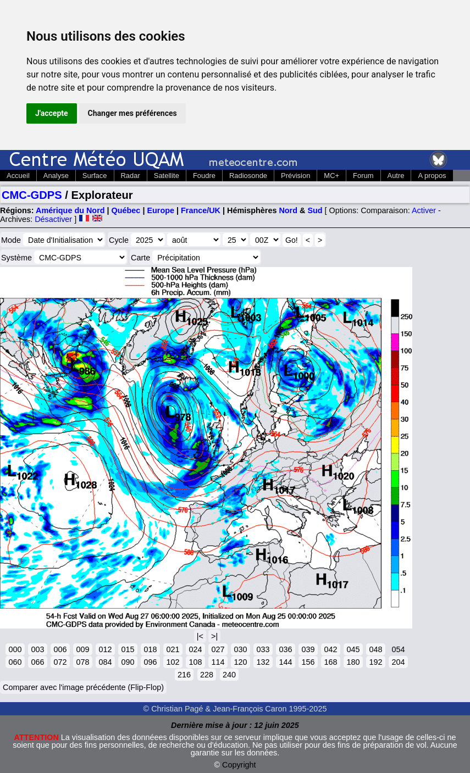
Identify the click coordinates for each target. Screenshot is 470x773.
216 (184, 674)
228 (206, 674)
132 (262, 662)
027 (217, 649)
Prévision (295, 175)
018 (150, 649)
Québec (126, 210)
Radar (130, 175)
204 (398, 662)
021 (172, 649)
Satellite (166, 175)
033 (262, 649)
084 (105, 662)
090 (127, 662)
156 (307, 662)
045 (353, 649)
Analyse (56, 175)
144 (285, 662)
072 (60, 662)
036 (285, 649)
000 (14, 649)
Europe (160, 210)
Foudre (204, 175)
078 (82, 662)
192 (375, 662)
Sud (314, 210)
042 (330, 649)
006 (60, 649)
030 (240, 649)
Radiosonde (248, 175)
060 (14, 662)
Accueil (18, 175)
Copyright (239, 764)
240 (229, 674)
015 (127, 649)
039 (307, 649)
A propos (432, 175)
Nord (288, 210)
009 (82, 649)
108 (195, 662)
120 (240, 662)
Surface (94, 175)
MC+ (331, 175)
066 (37, 662)
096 (150, 662)
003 (37, 649)
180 (353, 662)
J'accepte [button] (51, 113)
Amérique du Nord (70, 210)
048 (375, 649)
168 (330, 662)
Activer (424, 210)
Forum (363, 175)
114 (217, 662)
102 (172, 662)
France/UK (200, 210)
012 (105, 649)
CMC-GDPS (32, 195)
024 (195, 649)
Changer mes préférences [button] (132, 113)
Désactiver (53, 219)
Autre (396, 175)
